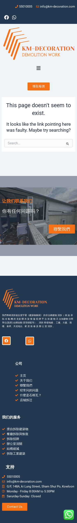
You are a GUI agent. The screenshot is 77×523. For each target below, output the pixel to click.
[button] (38, 68)
